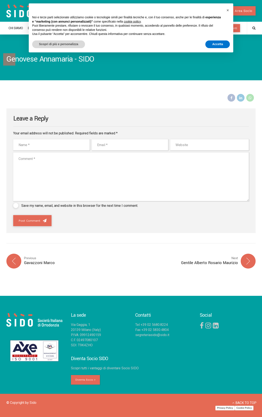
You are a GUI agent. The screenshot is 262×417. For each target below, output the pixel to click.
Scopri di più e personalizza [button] (58, 44)
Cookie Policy (244, 408)
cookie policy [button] (132, 21)
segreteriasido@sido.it (152, 335)
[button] (227, 10)
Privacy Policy (225, 408)
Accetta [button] (217, 44)
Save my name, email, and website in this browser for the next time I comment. (79, 206)
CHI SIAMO (16, 28)
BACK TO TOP (245, 403)
